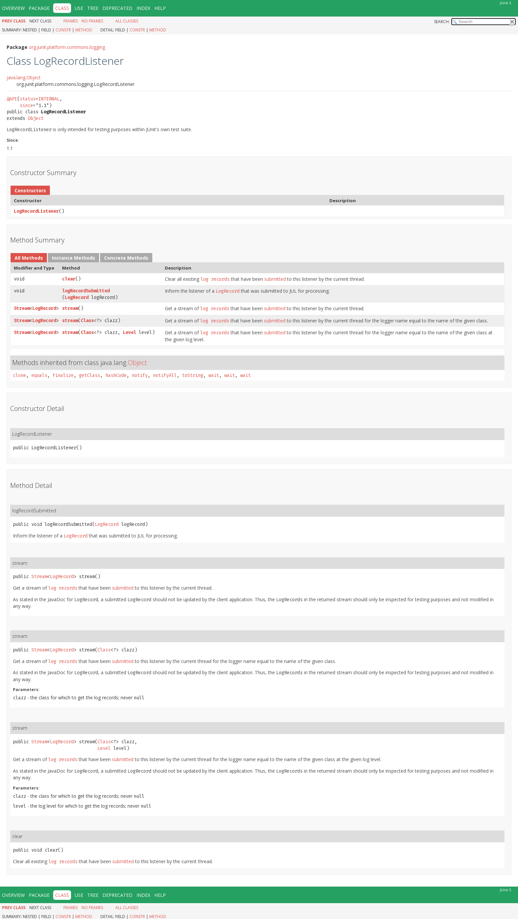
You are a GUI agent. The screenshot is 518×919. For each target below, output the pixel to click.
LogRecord (77, 297)
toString (192, 375)
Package (39, 8)
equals (39, 375)
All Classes (126, 21)
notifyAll (165, 375)
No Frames (92, 21)
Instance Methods (73, 258)
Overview (13, 8)
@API (12, 99)
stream (70, 308)
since (26, 105)
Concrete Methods (126, 258)
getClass (89, 375)
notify (140, 375)
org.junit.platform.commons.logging (67, 47)
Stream (22, 308)
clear (68, 279)
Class (87, 320)
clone (19, 375)
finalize (63, 375)
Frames (70, 21)
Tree (92, 8)
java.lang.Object (24, 77)
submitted (275, 279)
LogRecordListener (36, 211)
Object (36, 118)
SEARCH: (442, 21)
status (28, 99)
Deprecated (117, 8)
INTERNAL (48, 99)
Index (143, 8)
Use (79, 8)
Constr (63, 30)
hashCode (116, 375)
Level (129, 332)
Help (160, 8)
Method (83, 30)
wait (213, 375)
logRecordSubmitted (86, 291)
